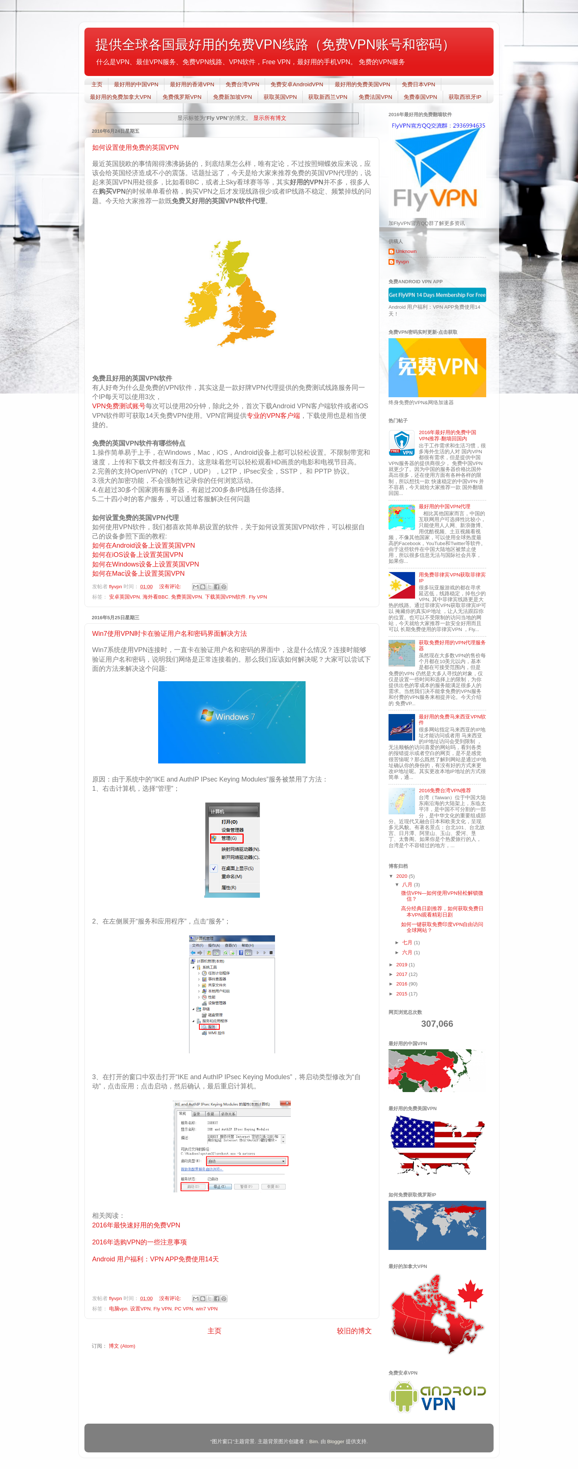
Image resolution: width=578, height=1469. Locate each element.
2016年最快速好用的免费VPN (136, 1225)
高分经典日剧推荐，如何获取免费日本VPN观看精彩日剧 (442, 911)
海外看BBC (155, 597)
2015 (402, 994)
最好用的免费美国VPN (362, 84)
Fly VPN (258, 597)
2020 (402, 876)
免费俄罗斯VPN (182, 97)
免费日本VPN (418, 84)
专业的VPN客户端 (273, 415)
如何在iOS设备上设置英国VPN (137, 554)
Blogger (335, 1441)
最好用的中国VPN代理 (444, 506)
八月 (408, 884)
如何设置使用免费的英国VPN (135, 147)
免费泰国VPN (420, 97)
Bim (313, 1441)
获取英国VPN (280, 97)
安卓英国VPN (124, 597)
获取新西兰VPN (327, 97)
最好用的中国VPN (136, 84)
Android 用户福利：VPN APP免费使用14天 (155, 1259)
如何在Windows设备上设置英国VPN (145, 564)
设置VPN (140, 1309)
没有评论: (171, 586)
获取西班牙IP (465, 97)
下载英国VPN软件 (225, 597)
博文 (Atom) (122, 1346)
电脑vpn (118, 1309)
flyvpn (402, 261)
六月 (408, 952)
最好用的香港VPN (192, 84)
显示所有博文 (269, 118)
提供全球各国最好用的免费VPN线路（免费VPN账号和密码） (275, 44)
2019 (402, 964)
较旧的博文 (354, 1331)
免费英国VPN (186, 597)
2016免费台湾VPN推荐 (445, 790)
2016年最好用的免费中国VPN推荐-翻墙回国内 (447, 435)
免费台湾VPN (242, 84)
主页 (96, 84)
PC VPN (183, 1309)
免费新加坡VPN (232, 97)
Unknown (406, 251)
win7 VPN (206, 1309)
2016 (402, 984)
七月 (408, 942)
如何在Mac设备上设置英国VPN (138, 573)
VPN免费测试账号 (119, 406)
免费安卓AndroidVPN (297, 84)
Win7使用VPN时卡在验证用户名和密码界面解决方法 (169, 633)
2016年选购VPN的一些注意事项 (139, 1242)
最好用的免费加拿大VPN (120, 97)
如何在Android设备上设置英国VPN (143, 545)
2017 (402, 974)
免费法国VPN (375, 97)
